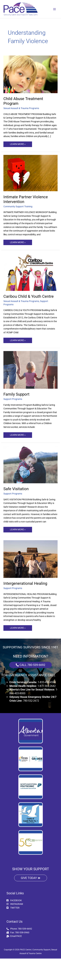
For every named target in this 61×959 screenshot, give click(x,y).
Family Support (16, 394)
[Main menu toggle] (54, 9)
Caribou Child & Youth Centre (28, 296)
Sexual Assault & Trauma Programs (21, 108)
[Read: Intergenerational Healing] (30, 559)
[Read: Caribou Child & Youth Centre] (30, 271)
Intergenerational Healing (25, 583)
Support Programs (12, 399)
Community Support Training (17, 206)
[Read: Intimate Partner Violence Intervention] (30, 173)
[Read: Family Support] (30, 369)
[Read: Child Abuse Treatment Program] (30, 74)
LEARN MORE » (18, 143)
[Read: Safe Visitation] (30, 464)
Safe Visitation (16, 489)
